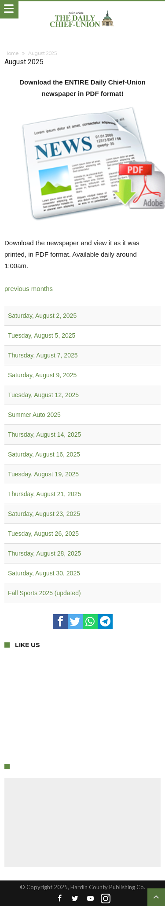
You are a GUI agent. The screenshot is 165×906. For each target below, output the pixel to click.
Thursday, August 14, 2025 (44, 434)
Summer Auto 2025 (34, 414)
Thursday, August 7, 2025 (43, 355)
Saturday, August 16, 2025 (44, 454)
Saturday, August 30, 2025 (44, 573)
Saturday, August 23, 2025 (44, 513)
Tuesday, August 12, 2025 (43, 394)
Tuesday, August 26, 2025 (43, 533)
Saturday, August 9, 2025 (42, 375)
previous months (28, 288)
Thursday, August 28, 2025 (44, 553)
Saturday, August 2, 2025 (42, 315)
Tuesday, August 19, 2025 (43, 474)
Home (11, 53)
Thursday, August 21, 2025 (44, 493)
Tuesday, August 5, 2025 (41, 335)
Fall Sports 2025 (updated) (44, 593)
